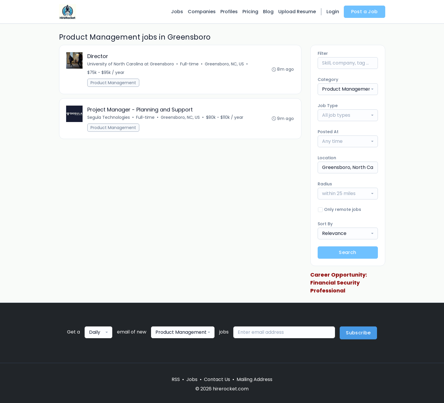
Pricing (250, 11)
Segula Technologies (109, 117)
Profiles (229, 11)
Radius (325, 184)
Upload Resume (297, 11)
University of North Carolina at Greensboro (131, 64)
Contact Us (217, 379)
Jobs (177, 11)
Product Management (113, 83)
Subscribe (358, 332)
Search (347, 252)
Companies (202, 11)
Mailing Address (254, 379)
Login (332, 11)
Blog (268, 11)
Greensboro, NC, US (224, 64)
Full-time (189, 64)
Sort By (325, 224)
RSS (176, 379)
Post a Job (364, 11)
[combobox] (348, 89)
